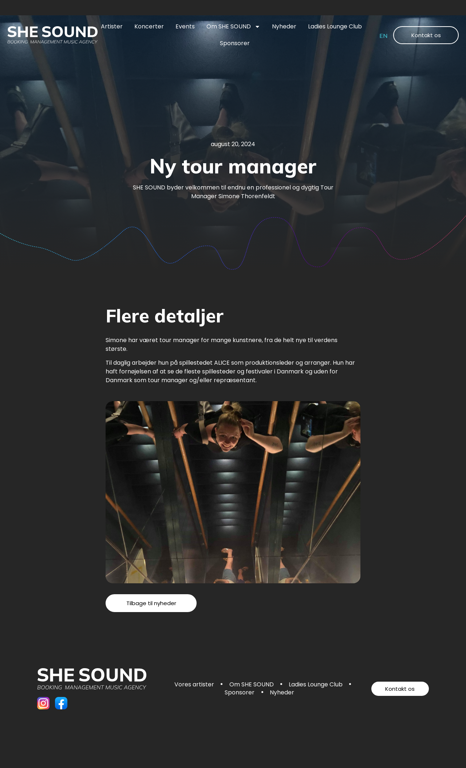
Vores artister (193, 685)
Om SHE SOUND (233, 26)
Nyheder (284, 26)
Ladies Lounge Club (335, 26)
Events (185, 26)
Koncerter (149, 26)
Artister (112, 26)
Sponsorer (235, 43)
